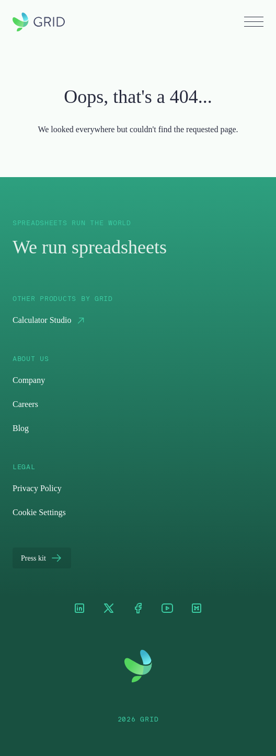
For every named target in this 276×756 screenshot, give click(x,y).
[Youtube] (167, 609)
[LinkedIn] (79, 609)
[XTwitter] (108, 609)
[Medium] (196, 609)
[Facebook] (138, 609)
